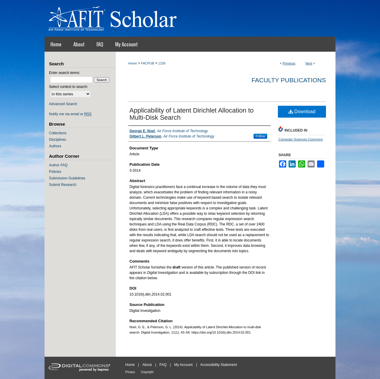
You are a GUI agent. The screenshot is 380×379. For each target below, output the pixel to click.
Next (308, 63)
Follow (260, 136)
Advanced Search (63, 104)
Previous (289, 63)
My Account (183, 365)
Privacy (130, 372)
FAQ (163, 365)
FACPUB (147, 63)
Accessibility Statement (218, 365)
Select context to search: (68, 87)
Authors (55, 146)
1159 (161, 63)
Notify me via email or (70, 114)
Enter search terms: (64, 73)
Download (302, 111)
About (147, 365)
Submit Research (62, 185)
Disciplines (57, 140)
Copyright (147, 372)
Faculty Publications (288, 80)
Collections (57, 133)
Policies (55, 172)
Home (132, 63)
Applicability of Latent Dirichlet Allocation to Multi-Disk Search (191, 114)
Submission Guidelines (67, 178)
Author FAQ (58, 165)
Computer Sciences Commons (300, 139)
